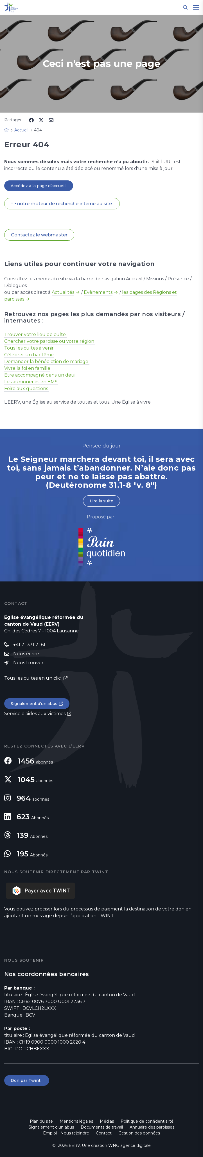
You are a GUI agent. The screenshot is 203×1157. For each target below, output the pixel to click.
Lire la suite (101, 500)
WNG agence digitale (129, 1145)
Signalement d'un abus (34, 703)
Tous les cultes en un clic (33, 678)
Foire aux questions (26, 388)
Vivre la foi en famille (27, 368)
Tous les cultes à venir (29, 348)
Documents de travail (102, 1127)
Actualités (63, 292)
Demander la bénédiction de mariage (46, 361)
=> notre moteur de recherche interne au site (62, 203)
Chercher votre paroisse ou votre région (49, 341)
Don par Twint (27, 1080)
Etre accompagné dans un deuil (41, 375)
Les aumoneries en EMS (31, 381)
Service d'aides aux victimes (35, 713)
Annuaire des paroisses (152, 1127)
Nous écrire (26, 653)
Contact (104, 1133)
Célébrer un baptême (29, 354)
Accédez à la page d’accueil (39, 185)
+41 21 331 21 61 (29, 644)
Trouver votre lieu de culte (35, 334)
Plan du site (41, 1121)
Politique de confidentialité (147, 1121)
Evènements (98, 292)
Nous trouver (28, 662)
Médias (107, 1121)
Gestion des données (139, 1133)
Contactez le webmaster (39, 235)
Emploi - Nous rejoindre (66, 1133)
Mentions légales (76, 1121)
